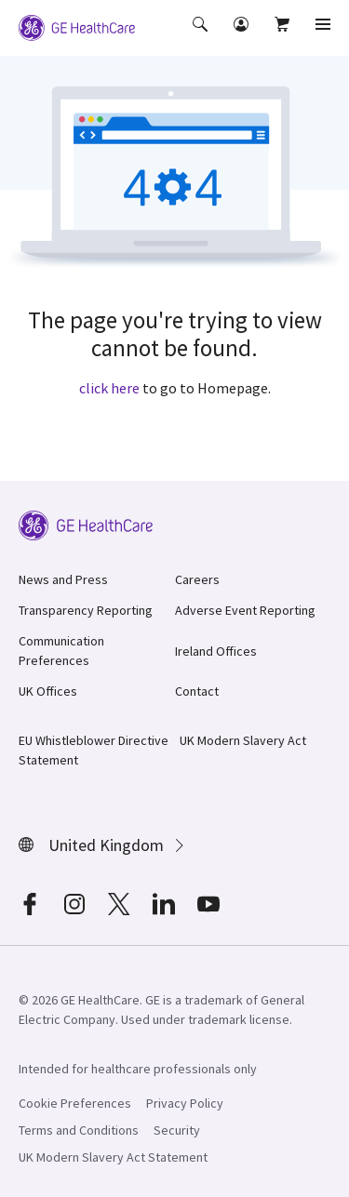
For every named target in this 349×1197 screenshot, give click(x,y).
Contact (197, 691)
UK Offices (48, 691)
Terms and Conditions (79, 1130)
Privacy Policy (184, 1103)
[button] (201, 37)
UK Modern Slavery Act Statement (113, 1157)
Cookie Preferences (75, 1103)
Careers (197, 579)
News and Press (63, 579)
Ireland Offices (216, 651)
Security (177, 1130)
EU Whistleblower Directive (93, 740)
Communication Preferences (61, 650)
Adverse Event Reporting (245, 610)
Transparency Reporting (86, 610)
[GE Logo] (77, 26)
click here (109, 388)
